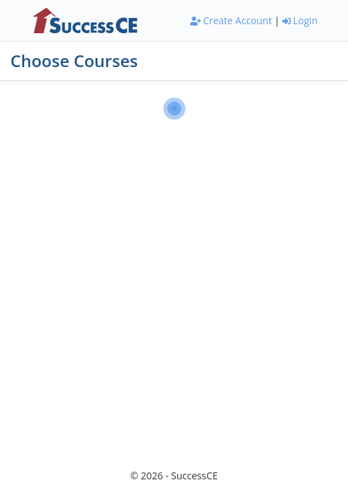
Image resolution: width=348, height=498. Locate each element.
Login (300, 20)
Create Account (231, 20)
